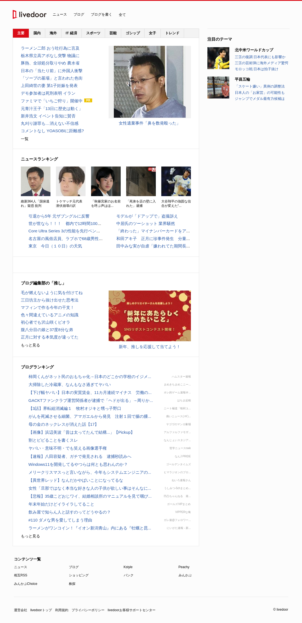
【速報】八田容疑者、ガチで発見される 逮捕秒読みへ (80, 456)
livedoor (30, 14)
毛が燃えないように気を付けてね (52, 292)
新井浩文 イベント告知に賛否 (48, 116)
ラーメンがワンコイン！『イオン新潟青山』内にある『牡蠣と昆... (90, 528)
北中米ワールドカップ (254, 50)
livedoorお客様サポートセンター (132, 610)
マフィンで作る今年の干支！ (47, 307)
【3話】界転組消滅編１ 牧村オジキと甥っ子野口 (75, 408)
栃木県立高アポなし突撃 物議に (50, 55)
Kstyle (128, 567)
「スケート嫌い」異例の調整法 (260, 86)
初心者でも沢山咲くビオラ (45, 322)
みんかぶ (185, 575)
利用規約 (61, 610)
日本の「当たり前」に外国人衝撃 (52, 70)
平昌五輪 (242, 79)
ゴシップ (133, 33)
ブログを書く (101, 14)
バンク (129, 575)
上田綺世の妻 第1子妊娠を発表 (49, 85)
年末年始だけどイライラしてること (61, 504)
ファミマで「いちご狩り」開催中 (52, 100)
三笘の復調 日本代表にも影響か (260, 57)
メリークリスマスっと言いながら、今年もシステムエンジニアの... (90, 472)
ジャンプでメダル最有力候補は (260, 99)
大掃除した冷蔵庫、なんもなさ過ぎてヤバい (70, 384)
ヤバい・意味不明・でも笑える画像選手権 (68, 448)
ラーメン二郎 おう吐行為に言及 (50, 48)
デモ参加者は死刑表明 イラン (48, 93)
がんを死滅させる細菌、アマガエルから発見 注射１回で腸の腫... (90, 416)
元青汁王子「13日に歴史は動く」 (52, 108)
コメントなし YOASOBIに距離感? (52, 130)
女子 (152, 33)
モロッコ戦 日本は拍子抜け (257, 69)
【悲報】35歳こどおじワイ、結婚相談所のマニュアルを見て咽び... (90, 496)
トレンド (172, 33)
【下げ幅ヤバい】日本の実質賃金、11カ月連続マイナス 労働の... (90, 392)
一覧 (25, 139)
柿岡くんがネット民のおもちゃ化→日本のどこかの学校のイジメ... (90, 376)
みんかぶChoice (25, 584)
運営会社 (20, 610)
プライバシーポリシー (88, 610)
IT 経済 (71, 33)
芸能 (113, 33)
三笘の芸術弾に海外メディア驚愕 (261, 63)
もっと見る (30, 345)
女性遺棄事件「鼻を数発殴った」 (149, 123)
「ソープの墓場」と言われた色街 (52, 78)
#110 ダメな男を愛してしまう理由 (60, 520)
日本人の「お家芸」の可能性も (260, 93)
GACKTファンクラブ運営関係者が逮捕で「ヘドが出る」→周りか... (91, 400)
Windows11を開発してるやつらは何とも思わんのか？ (78, 464)
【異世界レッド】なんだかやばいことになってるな (76, 480)
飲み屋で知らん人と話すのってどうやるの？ (70, 512)
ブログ (79, 14)
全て (123, 16)
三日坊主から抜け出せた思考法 (49, 300)
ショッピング (79, 575)
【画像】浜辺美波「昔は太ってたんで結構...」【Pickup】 (82, 432)
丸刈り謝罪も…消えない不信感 (49, 123)
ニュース (60, 14)
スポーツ (93, 33)
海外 (53, 33)
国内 (37, 33)
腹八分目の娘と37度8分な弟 (47, 329)
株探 (72, 584)
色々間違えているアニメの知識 (49, 314)
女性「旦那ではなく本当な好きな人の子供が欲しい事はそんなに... (90, 488)
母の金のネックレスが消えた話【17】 (64, 424)
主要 (20, 33)
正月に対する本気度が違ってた (49, 337)
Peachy (184, 567)
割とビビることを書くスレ (53, 440)
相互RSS (20, 575)
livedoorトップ (41, 610)
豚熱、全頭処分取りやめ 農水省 (50, 63)
